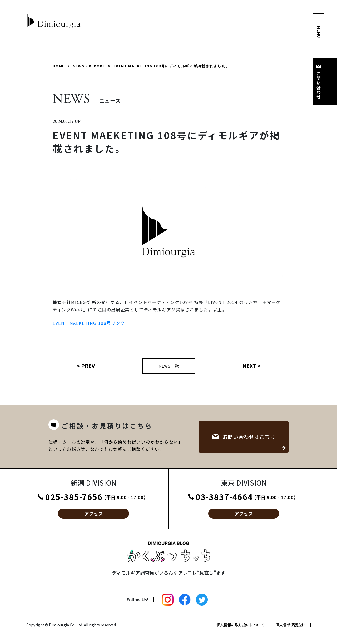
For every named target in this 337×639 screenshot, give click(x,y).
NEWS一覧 (168, 366)
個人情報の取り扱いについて (240, 625)
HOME (59, 66)
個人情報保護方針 (290, 625)
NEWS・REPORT (89, 66)
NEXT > (251, 366)
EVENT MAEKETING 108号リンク (89, 323)
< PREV (86, 366)
